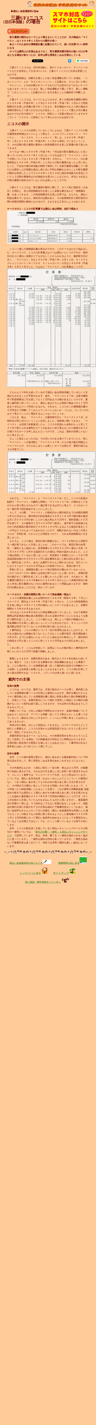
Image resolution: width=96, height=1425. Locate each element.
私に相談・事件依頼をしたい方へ (48, 882)
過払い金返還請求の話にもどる (30, 863)
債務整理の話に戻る (72, 863)
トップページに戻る (34, 873)
